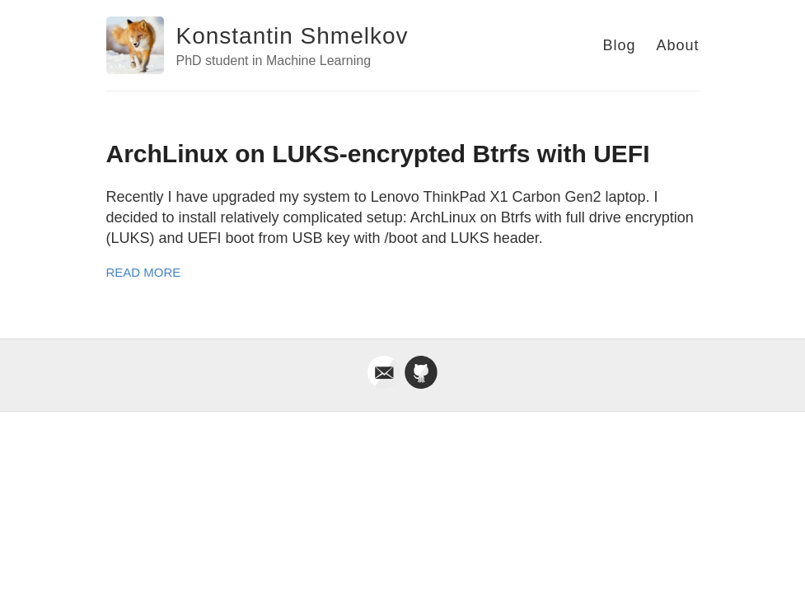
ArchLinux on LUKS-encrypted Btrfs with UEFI (378, 153)
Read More (143, 272)
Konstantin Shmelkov (292, 36)
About (677, 45)
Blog (618, 45)
